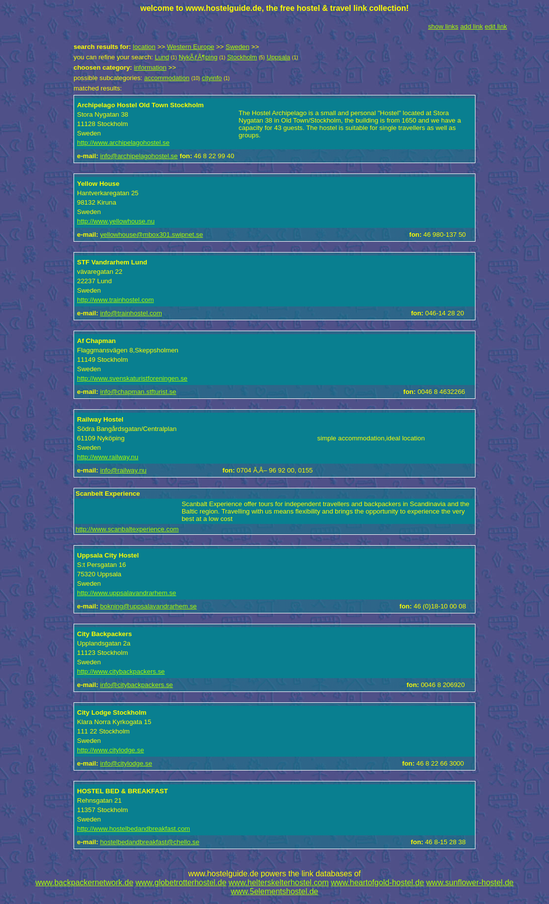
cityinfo (212, 78)
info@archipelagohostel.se (139, 156)
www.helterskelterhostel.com (279, 882)
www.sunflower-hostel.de (469, 882)
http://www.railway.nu (107, 457)
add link (471, 26)
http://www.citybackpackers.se (121, 671)
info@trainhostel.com (131, 313)
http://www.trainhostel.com (115, 299)
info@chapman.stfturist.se (138, 391)
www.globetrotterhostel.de (181, 882)
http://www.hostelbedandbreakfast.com (133, 828)
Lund (162, 57)
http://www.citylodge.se (110, 750)
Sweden (237, 46)
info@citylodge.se (126, 763)
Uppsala (278, 57)
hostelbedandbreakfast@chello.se (149, 842)
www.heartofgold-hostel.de (377, 882)
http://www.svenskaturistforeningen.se (132, 378)
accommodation (167, 78)
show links (443, 26)
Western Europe (190, 46)
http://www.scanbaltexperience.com (127, 529)
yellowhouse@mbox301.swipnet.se (151, 234)
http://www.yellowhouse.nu (116, 221)
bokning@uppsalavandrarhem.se (148, 606)
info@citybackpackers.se (136, 685)
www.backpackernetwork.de (84, 882)
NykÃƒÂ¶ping (198, 57)
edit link (496, 26)
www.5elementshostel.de (274, 891)
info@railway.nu (123, 470)
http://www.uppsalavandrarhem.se (126, 593)
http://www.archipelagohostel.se (123, 142)
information (150, 67)
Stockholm (242, 57)
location (144, 46)
